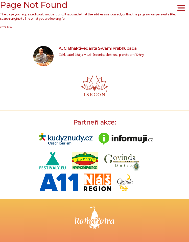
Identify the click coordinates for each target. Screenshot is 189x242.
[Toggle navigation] (181, 8)
